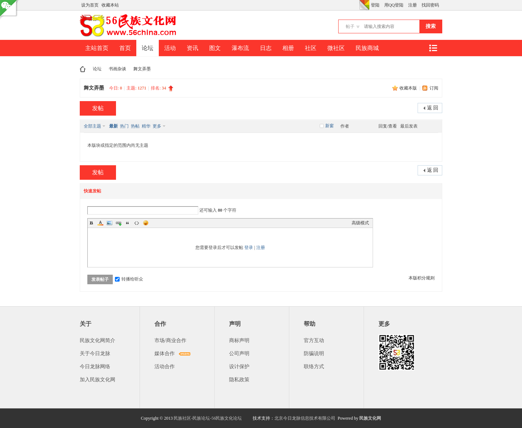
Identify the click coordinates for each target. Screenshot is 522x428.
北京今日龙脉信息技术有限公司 (304, 418)
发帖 (98, 108)
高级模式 (360, 222)
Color (100, 223)
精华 (146, 126)
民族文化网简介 (97, 340)
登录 (248, 247)
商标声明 (239, 340)
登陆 (375, 5)
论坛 (147, 48)
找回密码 (430, 5)
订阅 (434, 88)
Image (109, 223)
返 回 (433, 108)
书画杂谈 (117, 68)
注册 (412, 5)
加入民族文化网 (97, 379)
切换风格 (364, 5)
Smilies (145, 223)
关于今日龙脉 (95, 353)
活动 (170, 48)
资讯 (192, 48)
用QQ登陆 (393, 5)
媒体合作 (164, 353)
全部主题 (92, 126)
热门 (124, 126)
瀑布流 (240, 48)
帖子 (350, 26)
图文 (215, 48)
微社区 (336, 48)
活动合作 (164, 366)
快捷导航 (433, 48)
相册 (288, 48)
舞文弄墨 (142, 68)
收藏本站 (110, 5)
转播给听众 (129, 279)
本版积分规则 (422, 278)
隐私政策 (239, 379)
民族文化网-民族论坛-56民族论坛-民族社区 (83, 69)
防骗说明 (314, 353)
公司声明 (239, 353)
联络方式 (314, 366)
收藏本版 (408, 88)
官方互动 (314, 340)
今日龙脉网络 (95, 366)
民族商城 (367, 48)
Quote (127, 223)
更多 (157, 126)
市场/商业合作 (170, 340)
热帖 (135, 126)
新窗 (329, 125)
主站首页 (96, 48)
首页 (125, 48)
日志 (266, 48)
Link (118, 223)
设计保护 (239, 366)
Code (136, 223)
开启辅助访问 (357, 5)
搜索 (431, 26)
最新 (113, 126)
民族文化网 (370, 418)
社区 (310, 48)
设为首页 (90, 5)
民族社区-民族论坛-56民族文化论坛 (208, 418)
